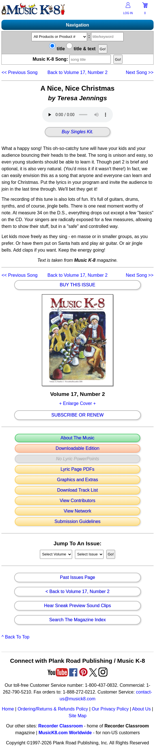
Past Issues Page (77, 577)
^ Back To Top (15, 637)
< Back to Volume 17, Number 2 (77, 591)
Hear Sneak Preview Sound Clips (77, 605)
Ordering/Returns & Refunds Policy (53, 709)
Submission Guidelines (78, 521)
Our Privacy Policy (110, 709)
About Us (141, 709)
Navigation (77, 25)
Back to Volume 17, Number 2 (78, 72)
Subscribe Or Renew (77, 415)
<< (19, 72)
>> (140, 72)
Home (8, 709)
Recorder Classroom (60, 725)
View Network (77, 511)
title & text (81, 48)
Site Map (77, 715)
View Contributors (77, 500)
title (57, 48)
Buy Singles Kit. (77, 132)
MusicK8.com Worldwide (65, 732)
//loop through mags (56, 554)
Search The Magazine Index (77, 620)
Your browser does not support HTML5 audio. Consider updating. (77, 114)
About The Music (77, 438)
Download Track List (77, 490)
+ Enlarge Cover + (77, 403)
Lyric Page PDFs (77, 469)
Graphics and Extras (77, 480)
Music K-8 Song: (73, 59)
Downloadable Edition (78, 448)
